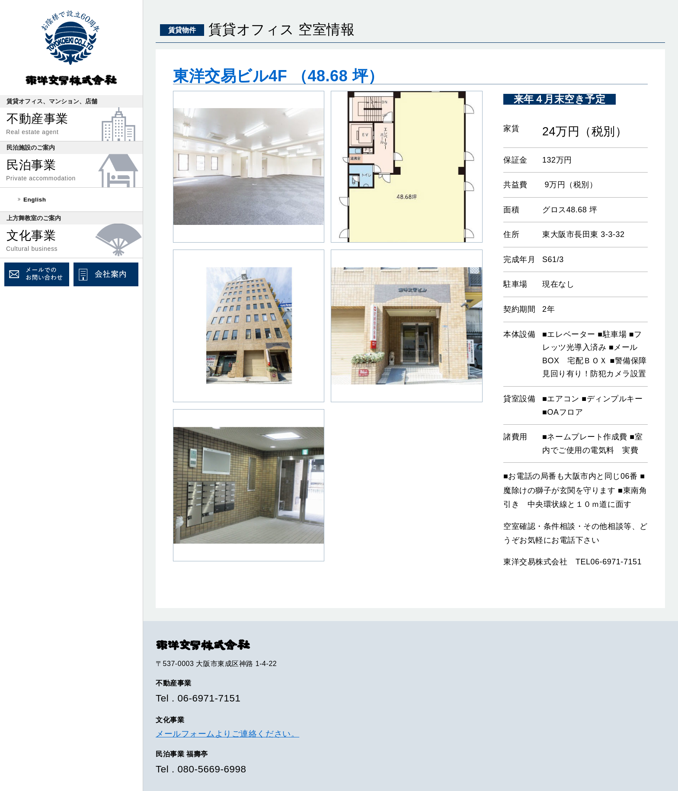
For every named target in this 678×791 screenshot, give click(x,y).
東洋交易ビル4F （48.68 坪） (278, 76)
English (34, 199)
